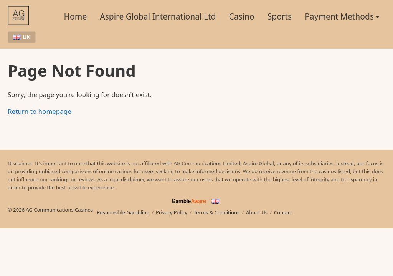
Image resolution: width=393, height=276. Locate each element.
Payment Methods (339, 16)
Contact (283, 212)
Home (75, 16)
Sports (280, 16)
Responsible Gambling (123, 212)
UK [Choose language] (22, 37)
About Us (257, 212)
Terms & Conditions (216, 212)
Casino (241, 16)
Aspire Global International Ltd (158, 16)
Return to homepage (39, 111)
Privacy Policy (171, 212)
